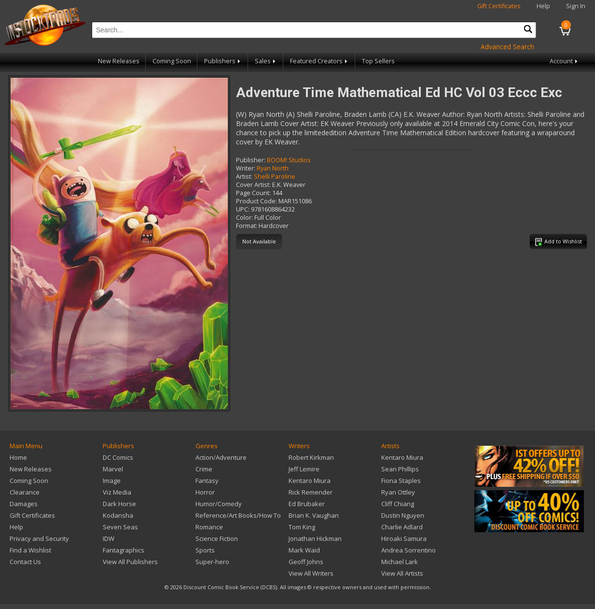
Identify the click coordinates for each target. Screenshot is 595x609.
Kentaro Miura (310, 480)
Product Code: (256, 201)
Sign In (575, 6)
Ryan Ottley (398, 492)
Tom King (302, 527)
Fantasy (207, 480)
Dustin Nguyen (402, 515)
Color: (244, 217)
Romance (209, 527)
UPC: (242, 209)
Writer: (245, 168)
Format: (246, 226)
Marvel (113, 469)
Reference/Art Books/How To (238, 515)
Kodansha (118, 515)
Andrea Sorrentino (408, 550)
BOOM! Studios (289, 160)
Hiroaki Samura (404, 538)
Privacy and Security (39, 538)
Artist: (244, 176)
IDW (108, 538)
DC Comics (118, 457)
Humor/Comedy (218, 503)
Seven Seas (120, 527)
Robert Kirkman (311, 457)
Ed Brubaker (307, 503)
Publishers (223, 61)
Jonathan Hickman (315, 538)
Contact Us (25, 561)
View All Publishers (130, 561)
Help (543, 6)
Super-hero (212, 561)
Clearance (25, 492)
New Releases (118, 61)
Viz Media (117, 492)
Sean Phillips (400, 469)
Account (564, 61)
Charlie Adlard (402, 527)
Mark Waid (304, 550)
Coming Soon (171, 61)
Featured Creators (319, 61)
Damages (24, 503)
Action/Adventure (221, 457)
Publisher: (250, 160)
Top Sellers (378, 61)
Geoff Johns (306, 561)
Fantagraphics (123, 550)
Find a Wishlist (30, 550)
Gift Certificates (499, 6)
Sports (205, 550)
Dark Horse (119, 503)
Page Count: (253, 193)
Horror (205, 492)
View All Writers (311, 573)
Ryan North (273, 168)
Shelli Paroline (274, 176)
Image (112, 480)
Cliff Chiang (397, 503)
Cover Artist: (253, 185)
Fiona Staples (401, 480)
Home (18, 457)
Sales (266, 61)
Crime (203, 469)
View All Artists (402, 573)
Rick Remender (310, 492)
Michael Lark (399, 561)
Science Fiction (216, 538)
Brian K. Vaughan (314, 515)
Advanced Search (507, 46)
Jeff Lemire (304, 469)
